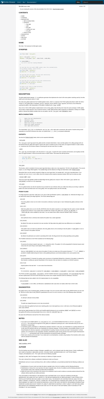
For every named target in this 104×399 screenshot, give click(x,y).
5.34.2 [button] (19, 2)
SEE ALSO (24, 37)
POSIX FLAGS (27, 32)
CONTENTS (23, 13)
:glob (27, 26)
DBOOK (35, 394)
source (25, 6)
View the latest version (58, 9)
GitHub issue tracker (53, 394)
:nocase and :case (30, 29)
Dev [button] (24, 2)
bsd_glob (28, 27)
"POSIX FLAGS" (29, 137)
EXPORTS (26, 22)
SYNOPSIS (24, 17)
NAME (22, 16)
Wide (78, 2)
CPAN (28, 6)
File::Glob (21, 6)
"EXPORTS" (65, 111)
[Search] (92, 2)
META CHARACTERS (29, 21)
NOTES (23, 35)
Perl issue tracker (56, 397)
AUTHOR (23, 39)
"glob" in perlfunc (23, 343)
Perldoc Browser (8, 2)
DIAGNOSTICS (25, 34)
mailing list (64, 397)
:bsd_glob (28, 24)
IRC (68, 397)
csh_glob (28, 30)
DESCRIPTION (25, 19)
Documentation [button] (31, 2)
